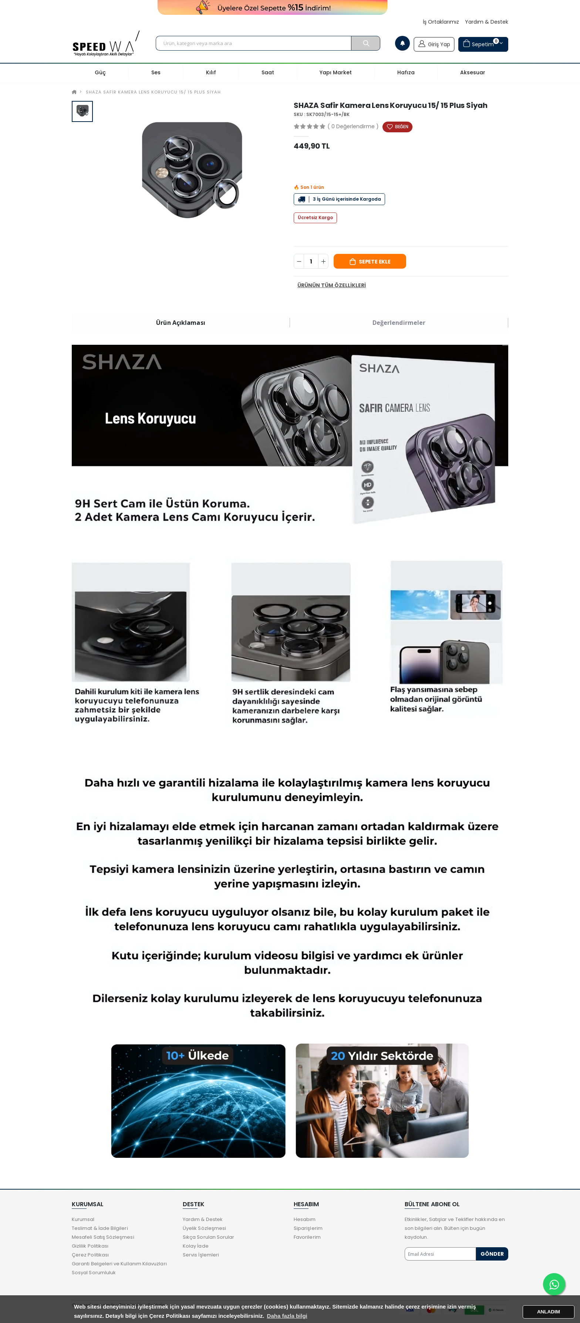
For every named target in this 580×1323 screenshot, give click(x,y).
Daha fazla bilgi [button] (287, 1316)
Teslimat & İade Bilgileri (100, 1228)
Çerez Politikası (90, 1254)
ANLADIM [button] (548, 1312)
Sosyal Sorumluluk (94, 1272)
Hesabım (305, 1219)
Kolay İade (196, 1245)
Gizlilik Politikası (90, 1245)
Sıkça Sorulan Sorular (208, 1237)
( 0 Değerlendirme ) (353, 126)
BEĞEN (401, 126)
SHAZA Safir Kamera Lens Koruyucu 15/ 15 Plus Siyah (153, 92)
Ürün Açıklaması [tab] (180, 323)
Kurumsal (83, 1219)
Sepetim (481, 43)
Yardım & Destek (486, 21)
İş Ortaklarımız (441, 21)
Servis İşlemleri (201, 1254)
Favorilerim (307, 1237)
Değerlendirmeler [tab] (399, 323)
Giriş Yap (434, 43)
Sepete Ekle (375, 261)
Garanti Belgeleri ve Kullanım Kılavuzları (119, 1263)
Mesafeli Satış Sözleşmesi (103, 1237)
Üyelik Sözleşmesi (204, 1228)
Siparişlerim (308, 1228)
